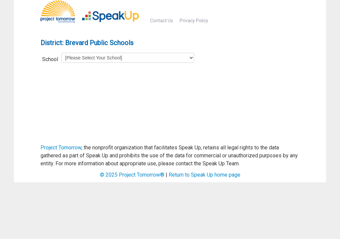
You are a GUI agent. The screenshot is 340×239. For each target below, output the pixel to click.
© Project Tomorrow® (132, 175)
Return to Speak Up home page (204, 175)
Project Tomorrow (61, 147)
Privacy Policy (194, 20)
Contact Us (161, 20)
